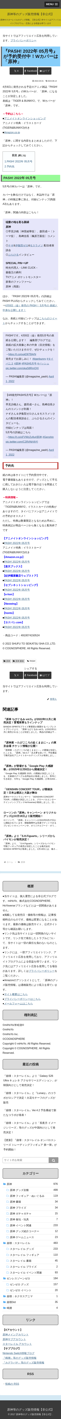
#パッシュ (43, 363)
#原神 (17, 363)
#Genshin (48, 437)
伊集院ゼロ (21, 245)
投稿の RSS (12, 1384)
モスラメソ (36, 245)
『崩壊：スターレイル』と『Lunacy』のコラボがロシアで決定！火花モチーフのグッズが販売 (29, 1098)
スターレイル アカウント (17, 1344)
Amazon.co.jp (12, 132)
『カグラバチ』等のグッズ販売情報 (23, 1362)
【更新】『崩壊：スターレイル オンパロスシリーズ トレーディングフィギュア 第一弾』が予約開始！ (30, 1145)
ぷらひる (13, 254)
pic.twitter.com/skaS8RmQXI (22, 368)
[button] (53, 1160)
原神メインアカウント (16, 1334)
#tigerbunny (39, 358)
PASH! (31, 661)
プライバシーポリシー (23, 40)
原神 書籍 (18, 661)
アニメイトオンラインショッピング (25, 118)
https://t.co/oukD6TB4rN (22, 354)
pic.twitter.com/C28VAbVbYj (22, 441)
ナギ (11, 245)
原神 (7, 661)
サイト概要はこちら (16, 994)
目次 (14, 155)
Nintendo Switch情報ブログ (18, 1353)
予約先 (10, 166)
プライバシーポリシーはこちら (22, 999)
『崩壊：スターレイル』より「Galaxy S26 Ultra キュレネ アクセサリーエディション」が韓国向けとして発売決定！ (30, 1081)
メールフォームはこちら (18, 1003)
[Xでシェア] (16, 71)
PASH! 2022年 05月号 (19, 161)
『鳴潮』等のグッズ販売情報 (19, 1358)
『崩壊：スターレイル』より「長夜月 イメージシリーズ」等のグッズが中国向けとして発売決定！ (29, 1128)
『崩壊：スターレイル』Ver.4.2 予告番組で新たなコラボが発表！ (29, 1112)
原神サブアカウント (14, 1339)
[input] (30, 1160)
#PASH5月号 (29, 363)
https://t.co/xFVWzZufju (21, 437)
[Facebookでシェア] (30, 71)
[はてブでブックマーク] (44, 71)
